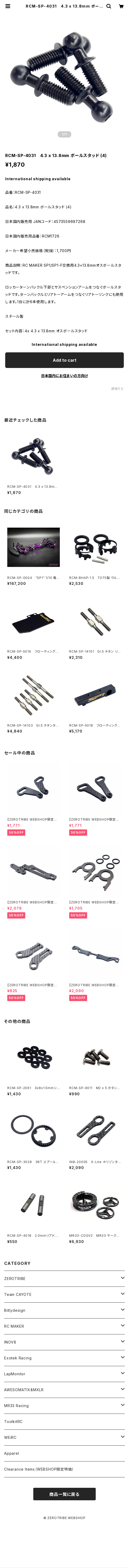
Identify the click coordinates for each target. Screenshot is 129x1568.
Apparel (11, 1453)
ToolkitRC (13, 1421)
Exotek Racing (17, 1358)
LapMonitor (14, 1374)
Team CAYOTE (18, 1294)
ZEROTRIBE (15, 1278)
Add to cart (64, 360)
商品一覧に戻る (64, 1494)
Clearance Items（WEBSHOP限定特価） (39, 1469)
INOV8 (10, 1342)
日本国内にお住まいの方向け (64, 375)
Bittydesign (14, 1310)
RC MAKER (14, 1326)
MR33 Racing (16, 1405)
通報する (117, 389)
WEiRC (10, 1437)
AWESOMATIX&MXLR (24, 1390)
